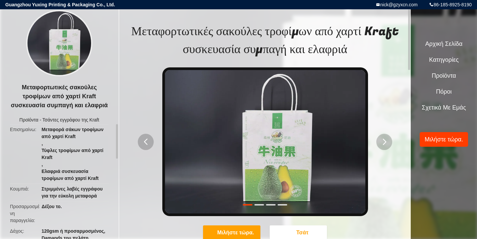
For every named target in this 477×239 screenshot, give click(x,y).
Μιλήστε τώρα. (444, 139)
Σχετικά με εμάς (444, 107)
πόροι (443, 91)
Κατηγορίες (443, 59)
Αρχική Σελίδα (443, 43)
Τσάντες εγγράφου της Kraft (70, 119)
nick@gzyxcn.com (399, 4)
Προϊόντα (29, 119)
